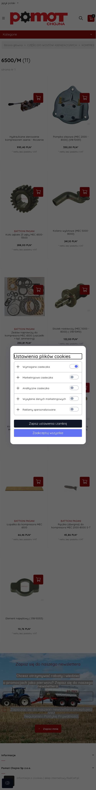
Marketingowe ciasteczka (37, 377)
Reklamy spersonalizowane (38, 409)
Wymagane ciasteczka (35, 366)
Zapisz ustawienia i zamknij (48, 423)
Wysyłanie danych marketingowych (44, 398)
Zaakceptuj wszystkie (48, 433)
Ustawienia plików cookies (42, 356)
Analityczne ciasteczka (35, 388)
